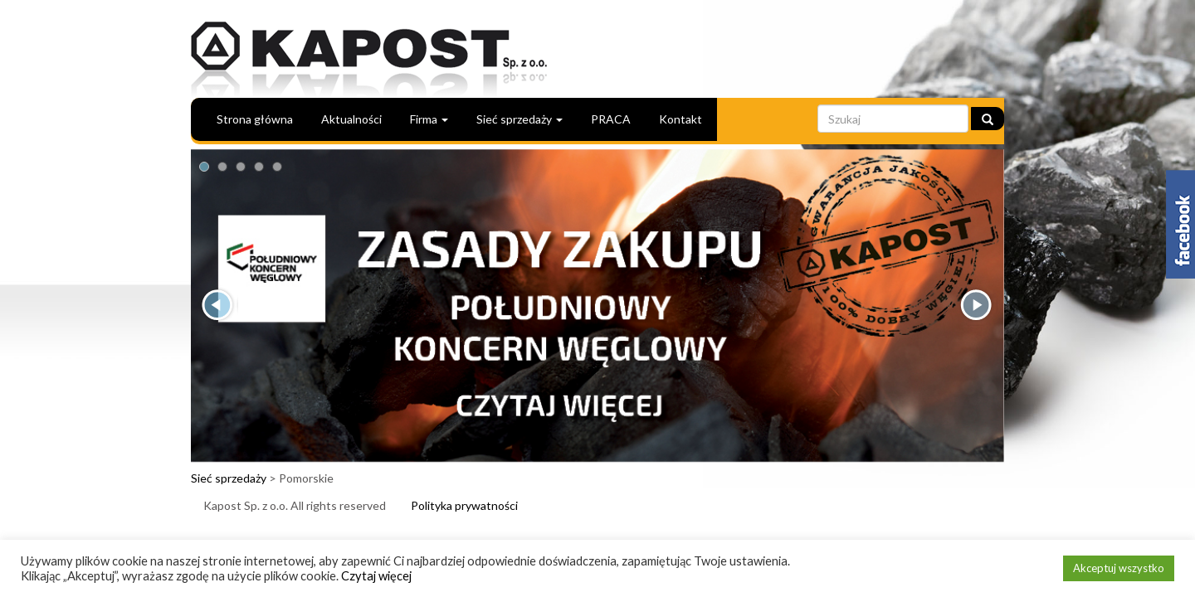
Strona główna (255, 119)
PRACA (611, 119)
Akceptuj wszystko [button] (1118, 568)
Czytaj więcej (376, 576)
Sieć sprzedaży (519, 119)
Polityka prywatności (464, 505)
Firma (429, 119)
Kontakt (680, 119)
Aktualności (351, 119)
